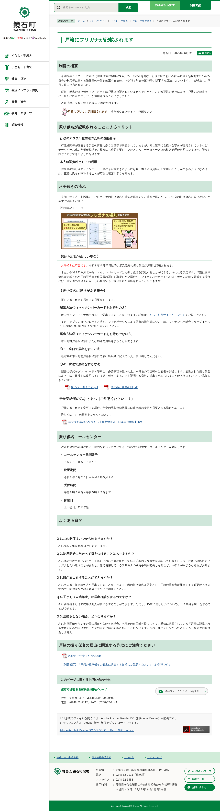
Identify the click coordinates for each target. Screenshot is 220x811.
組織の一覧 (198, 779)
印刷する (206, 53)
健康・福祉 (19, 78)
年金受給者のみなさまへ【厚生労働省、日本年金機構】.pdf (105, 422)
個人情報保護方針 (101, 757)
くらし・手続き (22, 55)
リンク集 (129, 757)
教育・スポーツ (22, 113)
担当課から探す (165, 5)
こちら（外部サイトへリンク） (166, 314)
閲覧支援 (195, 5)
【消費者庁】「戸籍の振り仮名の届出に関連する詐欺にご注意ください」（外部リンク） (116, 664)
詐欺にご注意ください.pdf (84, 655)
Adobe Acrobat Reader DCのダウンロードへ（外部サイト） (97, 730)
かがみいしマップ (201, 771)
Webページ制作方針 (68, 757)
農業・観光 (19, 101)
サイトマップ (154, 757)
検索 (128, 7)
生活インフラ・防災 (25, 90)
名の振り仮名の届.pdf (124, 387)
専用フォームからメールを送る (182, 691)
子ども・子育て (22, 67)
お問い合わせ (199, 787)
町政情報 (17, 124)
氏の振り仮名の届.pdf (84, 387)
